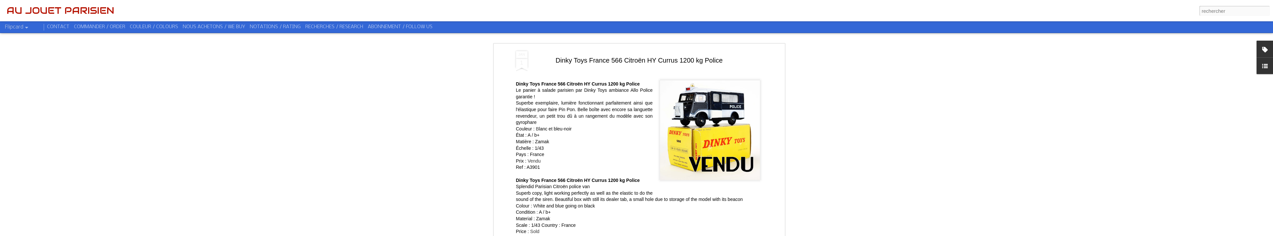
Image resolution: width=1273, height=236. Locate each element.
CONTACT (58, 27)
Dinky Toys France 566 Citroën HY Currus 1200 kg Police (638, 35)
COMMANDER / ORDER (99, 27)
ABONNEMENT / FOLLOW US (400, 27)
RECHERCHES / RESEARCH (334, 27)
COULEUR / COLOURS (154, 27)
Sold (534, 206)
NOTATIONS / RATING (275, 27)
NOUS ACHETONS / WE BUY (214, 27)
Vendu (534, 135)
